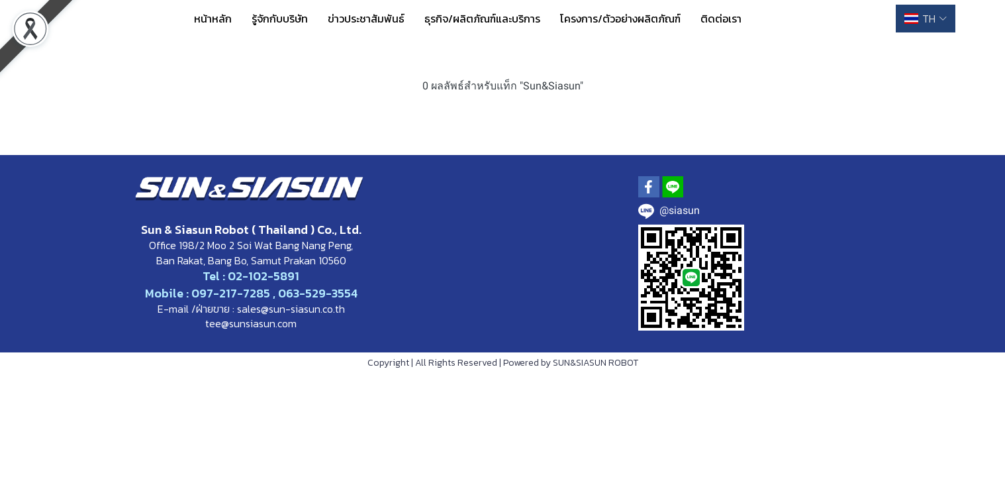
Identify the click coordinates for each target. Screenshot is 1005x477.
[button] (925, 18)
